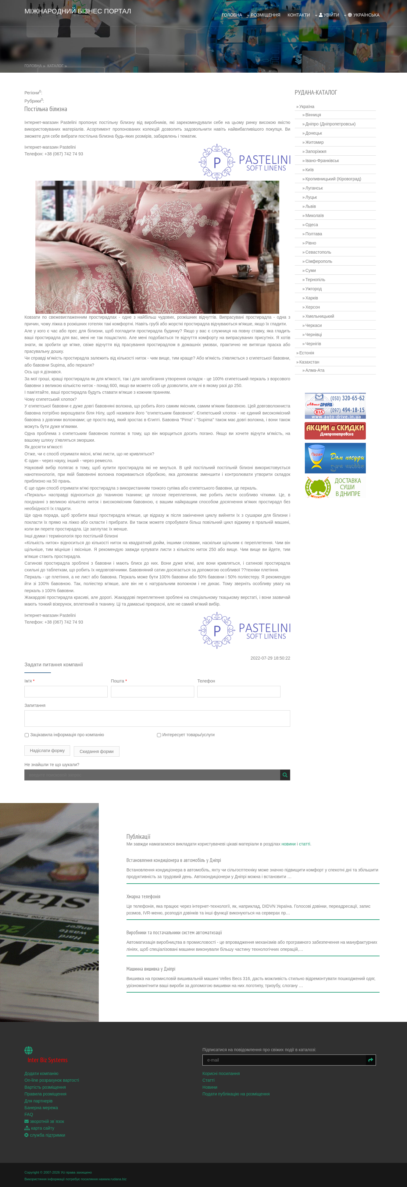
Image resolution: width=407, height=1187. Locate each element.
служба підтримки (50, 1133)
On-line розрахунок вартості (57, 1078)
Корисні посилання (227, 1071)
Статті (215, 1078)
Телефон (216, 679)
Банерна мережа (47, 1105)
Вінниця (316, 106)
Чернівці (317, 326)
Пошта (127, 679)
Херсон (316, 298)
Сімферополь (322, 253)
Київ (313, 161)
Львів (314, 198)
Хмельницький (323, 308)
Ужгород (317, 280)
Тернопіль (318, 271)
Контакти (293, 9)
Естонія (309, 344)
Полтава (317, 225)
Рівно (314, 234)
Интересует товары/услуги (192, 733)
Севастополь (321, 243)
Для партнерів (44, 1099)
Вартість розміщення (51, 1085)
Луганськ (317, 179)
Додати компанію (47, 1071)
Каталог (61, 58)
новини (277, 825)
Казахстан (312, 353)
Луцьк (314, 188)
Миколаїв (318, 207)
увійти (323, 9)
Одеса (315, 216)
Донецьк (317, 124)
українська (357, 9)
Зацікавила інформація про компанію (70, 733)
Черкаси (317, 317)
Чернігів (316, 335)
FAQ (34, 1112)
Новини (216, 1085)
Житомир (318, 134)
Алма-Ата (318, 362)
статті (293, 825)
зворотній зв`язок (50, 1119)
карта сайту (45, 1126)
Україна (309, 98)
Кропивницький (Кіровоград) (336, 170)
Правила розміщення (51, 1092)
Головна (226, 9)
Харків (315, 289)
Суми (314, 262)
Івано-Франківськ (325, 152)
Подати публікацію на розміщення (242, 1092)
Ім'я (35, 679)
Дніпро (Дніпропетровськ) (334, 115)
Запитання (41, 704)
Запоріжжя (319, 143)
